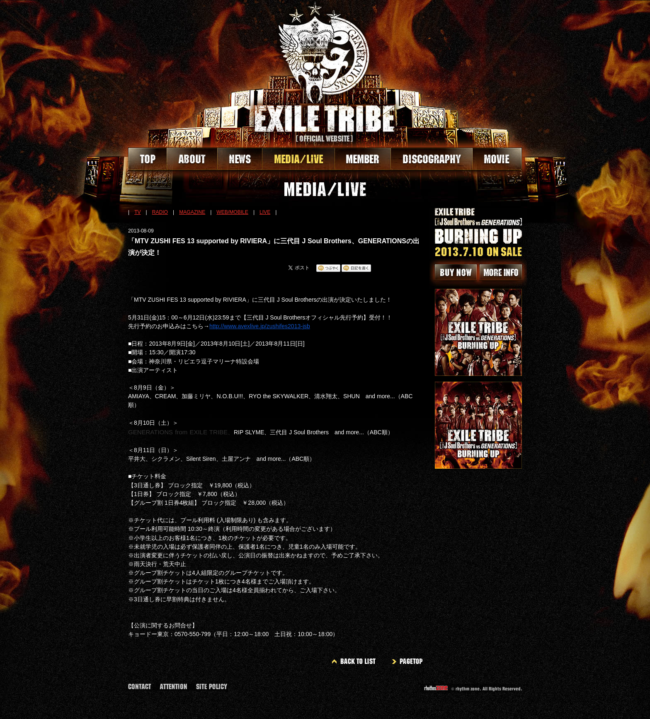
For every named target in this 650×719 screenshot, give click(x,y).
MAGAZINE (192, 212)
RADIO (160, 212)
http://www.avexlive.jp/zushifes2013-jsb (259, 326)
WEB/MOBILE (232, 212)
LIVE (265, 212)
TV (137, 212)
